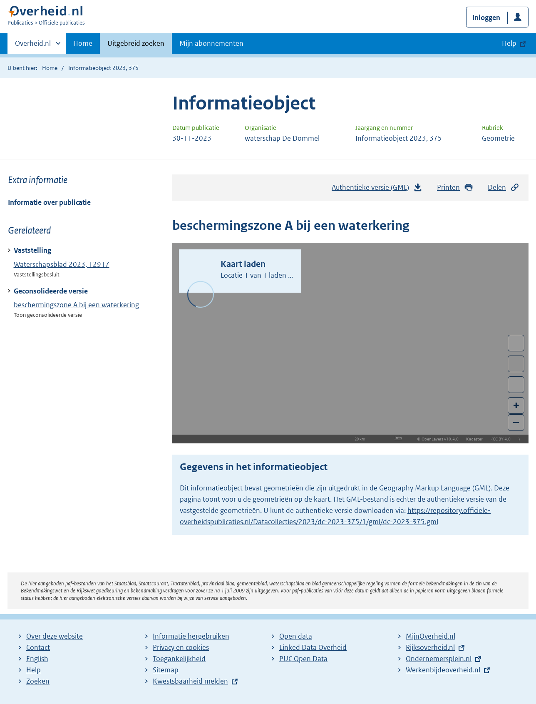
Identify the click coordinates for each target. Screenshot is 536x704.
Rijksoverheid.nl (430, 647)
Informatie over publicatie (49, 202)
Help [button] (509, 43)
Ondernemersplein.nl (438, 658)
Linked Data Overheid (313, 647)
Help (33, 669)
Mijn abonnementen (211, 43)
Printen (455, 187)
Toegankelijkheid (179, 658)
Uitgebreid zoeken (135, 43)
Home (82, 43)
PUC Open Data (303, 658)
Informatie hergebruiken (191, 636)
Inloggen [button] (486, 17)
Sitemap (166, 669)
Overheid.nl (33, 46)
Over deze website (54, 636)
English (37, 658)
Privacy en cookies (181, 647)
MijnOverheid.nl (430, 636)
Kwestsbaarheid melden (190, 681)
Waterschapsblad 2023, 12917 (61, 264)
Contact (38, 647)
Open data (295, 636)
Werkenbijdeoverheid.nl (443, 669)
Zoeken (38, 681)
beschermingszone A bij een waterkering (76, 304)
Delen (503, 187)
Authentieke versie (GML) (377, 189)
